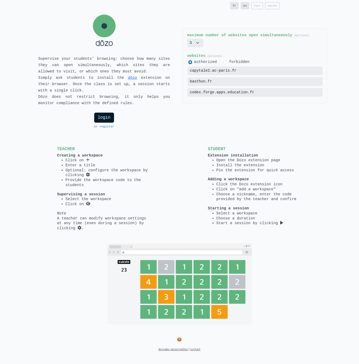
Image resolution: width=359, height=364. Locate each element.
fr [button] (234, 5)
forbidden (239, 62)
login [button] (257, 5)
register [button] (272, 5)
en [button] (245, 5)
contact (195, 349)
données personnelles (173, 349)
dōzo (132, 78)
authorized (205, 62)
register (106, 126)
